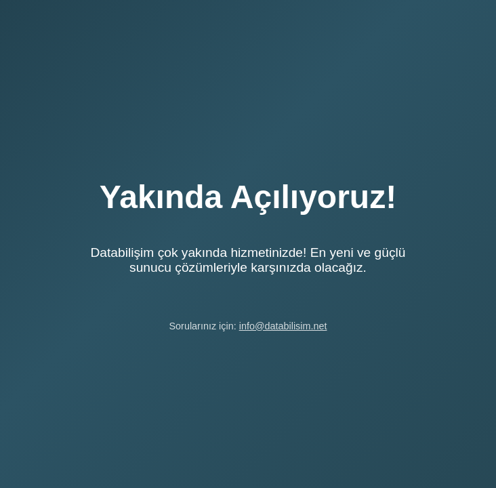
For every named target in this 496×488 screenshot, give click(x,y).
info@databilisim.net (283, 326)
